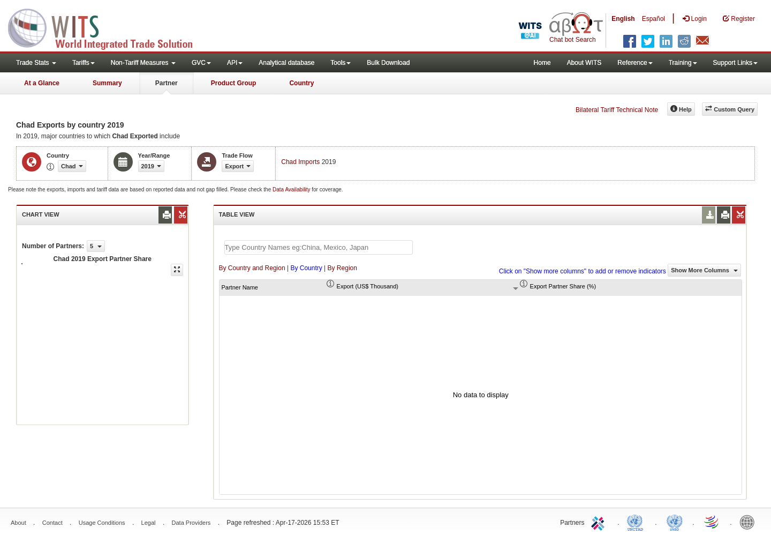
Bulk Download (388, 62)
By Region (342, 268)
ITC (599, 521)
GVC (201, 62)
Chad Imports (300, 162)
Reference (634, 62)
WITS (107, 27)
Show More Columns (704, 270)
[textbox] (318, 247)
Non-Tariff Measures (143, 62)
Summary (107, 83)
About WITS (584, 62)
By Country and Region (252, 268)
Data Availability (292, 189)
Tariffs (83, 62)
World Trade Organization (712, 521)
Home (542, 62)
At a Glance (41, 83)
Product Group (233, 83)
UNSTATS (674, 521)
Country (301, 83)
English (622, 19)
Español (653, 19)
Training (683, 62)
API (235, 62)
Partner (166, 83)
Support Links (735, 62)
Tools (340, 62)
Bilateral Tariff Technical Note (617, 110)
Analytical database (286, 62)
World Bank (749, 521)
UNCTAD (637, 521)
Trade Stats (36, 62)
